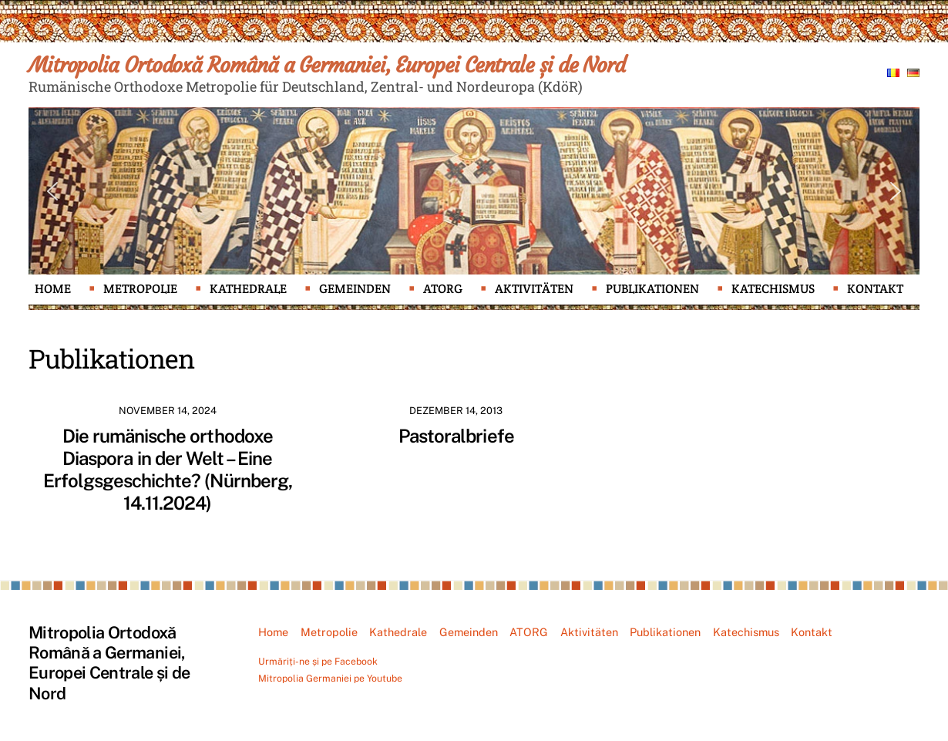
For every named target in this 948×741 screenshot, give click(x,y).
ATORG (442, 289)
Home (53, 289)
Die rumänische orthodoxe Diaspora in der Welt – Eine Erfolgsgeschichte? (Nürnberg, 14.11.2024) (167, 469)
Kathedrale (248, 289)
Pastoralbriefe (456, 435)
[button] (52, 191)
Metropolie (140, 289)
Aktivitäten (534, 289)
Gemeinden (355, 289)
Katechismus (773, 289)
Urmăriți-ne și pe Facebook (318, 661)
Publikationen (652, 289)
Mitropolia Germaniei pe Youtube (330, 678)
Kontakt (875, 289)
